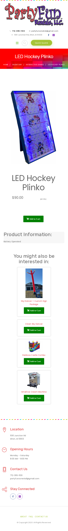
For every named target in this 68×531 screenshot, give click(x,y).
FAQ (31, 516)
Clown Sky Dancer (34, 324)
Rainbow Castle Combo (33, 355)
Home (5, 64)
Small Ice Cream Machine (34, 391)
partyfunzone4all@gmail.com (44, 31)
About (23, 516)
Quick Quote (41, 43)
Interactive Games (35, 64)
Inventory (17, 64)
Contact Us (41, 516)
